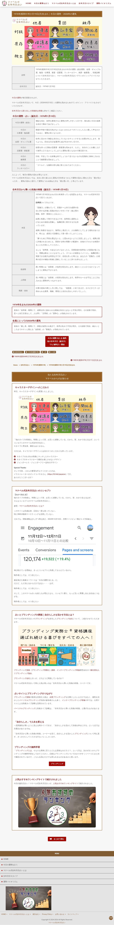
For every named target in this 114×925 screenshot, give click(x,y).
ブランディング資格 (22, 697)
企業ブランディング (58, 697)
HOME (5, 859)
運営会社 (36, 914)
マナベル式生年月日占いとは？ (31, 506)
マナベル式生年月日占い (57, 923)
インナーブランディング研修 (68, 670)
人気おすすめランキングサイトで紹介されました (38, 779)
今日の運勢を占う (41, 3)
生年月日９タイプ (86, 3)
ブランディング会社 (65, 619)
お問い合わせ (59, 914)
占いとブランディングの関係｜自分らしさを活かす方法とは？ (44, 615)
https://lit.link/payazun (57, 474)
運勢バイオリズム (103, 3)
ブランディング (41, 619)
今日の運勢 (16, 98)
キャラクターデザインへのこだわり (32, 387)
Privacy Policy (47, 914)
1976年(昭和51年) (33, 352)
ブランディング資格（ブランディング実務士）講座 (34, 670)
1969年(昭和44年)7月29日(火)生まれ (27, 357)
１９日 (53, 352)
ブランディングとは (24, 751)
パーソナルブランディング (30, 700)
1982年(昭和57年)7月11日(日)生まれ (86, 360)
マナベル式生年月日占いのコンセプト (33, 490)
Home (15, 365)
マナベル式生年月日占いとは (64, 3)
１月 (45, 352)
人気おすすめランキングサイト (65, 783)
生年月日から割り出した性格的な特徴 (27, 111)
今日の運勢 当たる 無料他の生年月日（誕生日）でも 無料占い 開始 (57, 341)
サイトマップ (72, 914)
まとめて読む (57, 839)
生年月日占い (19, 352)
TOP (111, 918)
